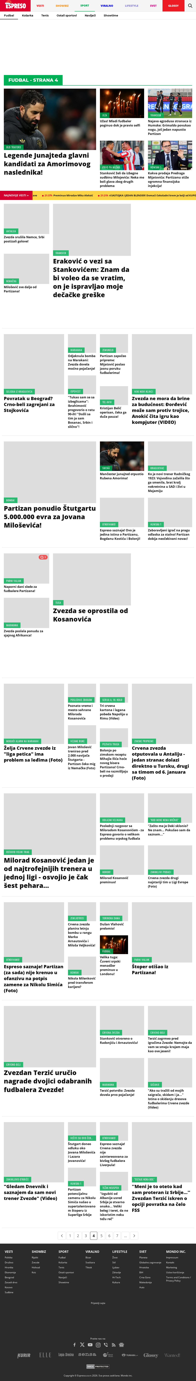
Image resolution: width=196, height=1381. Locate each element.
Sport (64, 1252)
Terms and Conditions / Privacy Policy (178, 1279)
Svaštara (90, 1262)
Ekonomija (10, 1272)
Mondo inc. (176, 1252)
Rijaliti (35, 1257)
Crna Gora (144, 1277)
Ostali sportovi (67, 15)
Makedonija (145, 1282)
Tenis (45, 15)
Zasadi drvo (11, 1282)
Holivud (36, 1267)
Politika (8, 1257)
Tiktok (89, 1267)
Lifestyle (119, 1252)
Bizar (88, 1257)
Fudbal (9, 15)
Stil (114, 1262)
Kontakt (170, 1262)
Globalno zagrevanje (150, 1262)
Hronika (9, 1267)
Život (115, 1257)
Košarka (27, 15)
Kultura (116, 1282)
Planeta (143, 1257)
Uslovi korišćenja (175, 1272)
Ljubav (115, 1267)
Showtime (111, 15)
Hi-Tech (116, 1277)
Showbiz (39, 1252)
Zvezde (35, 1262)
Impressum (172, 1257)
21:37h (78, 195)
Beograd (9, 1277)
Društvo (9, 1262)
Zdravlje (116, 1272)
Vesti (9, 1252)
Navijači (90, 15)
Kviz (34, 1272)
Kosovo (8, 1287)
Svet (142, 1252)
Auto (141, 1287)
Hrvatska (144, 1267)
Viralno (92, 1252)
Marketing (171, 1267)
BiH (141, 1272)
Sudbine (9, 1292)
